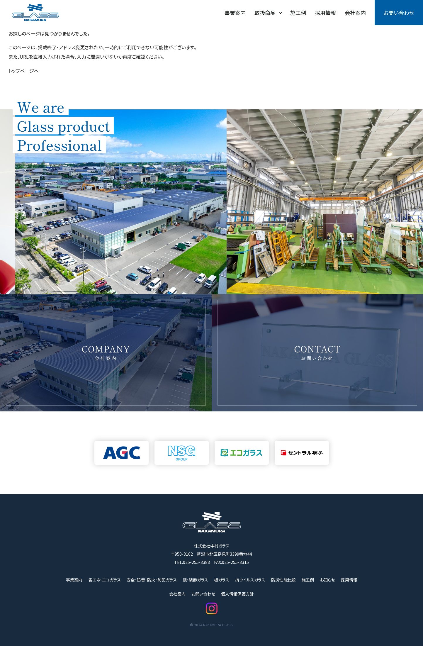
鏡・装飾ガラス (195, 580)
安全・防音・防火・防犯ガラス (152, 580)
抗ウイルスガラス (250, 580)
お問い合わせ (398, 12)
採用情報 (325, 12)
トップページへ (24, 70)
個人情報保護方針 (237, 594)
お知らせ (327, 580)
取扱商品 (265, 12)
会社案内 (355, 12)
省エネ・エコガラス (104, 580)
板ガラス (221, 580)
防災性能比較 (283, 580)
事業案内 (235, 12)
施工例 (298, 12)
